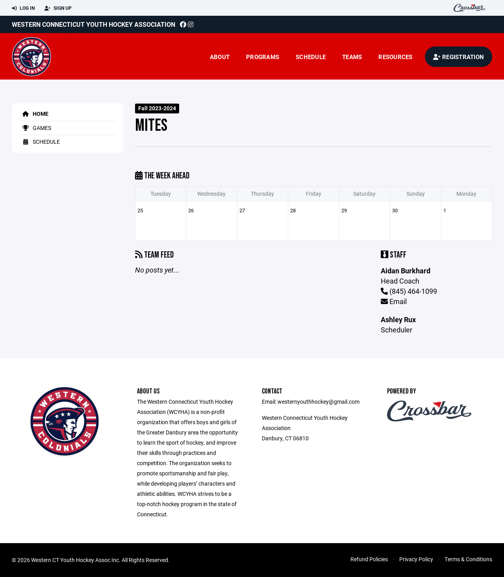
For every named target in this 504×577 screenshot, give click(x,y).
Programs (262, 57)
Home (34, 113)
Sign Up (58, 8)
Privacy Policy (416, 559)
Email (394, 301)
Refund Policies (369, 559)
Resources (395, 57)
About (220, 57)
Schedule (311, 57)
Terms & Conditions (468, 559)
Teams (352, 57)
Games (35, 128)
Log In (23, 8)
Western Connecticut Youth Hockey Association (93, 24)
